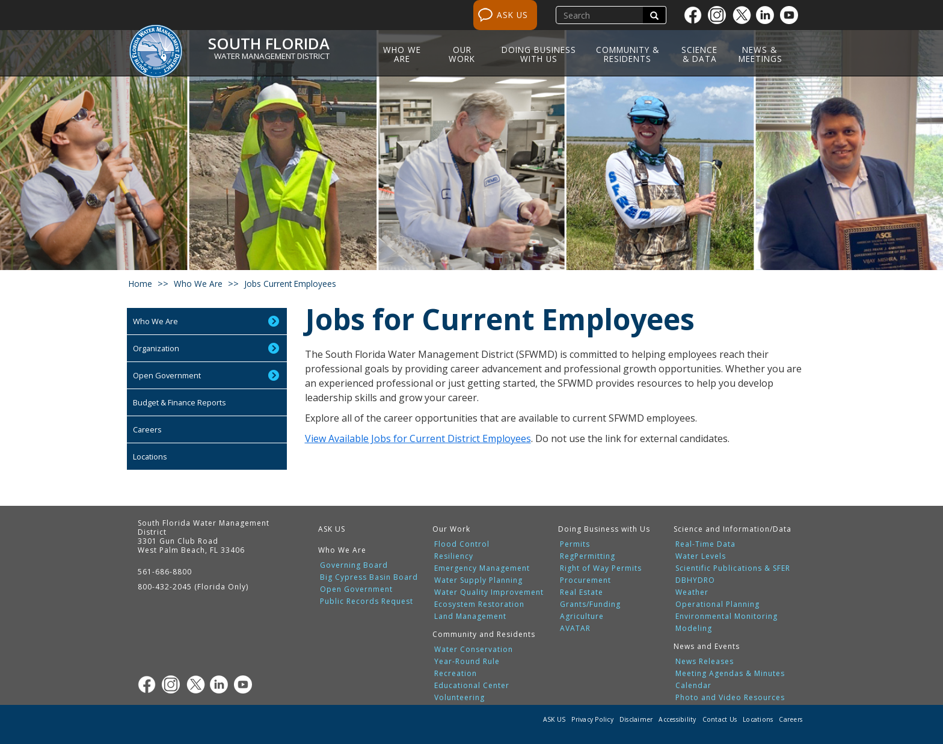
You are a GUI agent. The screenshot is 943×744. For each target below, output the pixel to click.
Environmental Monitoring (726, 616)
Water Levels (700, 556)
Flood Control (462, 544)
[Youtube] (792, 15)
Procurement (585, 580)
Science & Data (699, 54)
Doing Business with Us (539, 54)
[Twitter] (744, 15)
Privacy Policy (592, 719)
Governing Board (354, 565)
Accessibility (677, 719)
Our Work (462, 54)
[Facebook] (696, 15)
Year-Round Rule (467, 661)
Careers (147, 429)
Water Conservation (473, 649)
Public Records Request (366, 601)
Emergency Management (482, 568)
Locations (150, 456)
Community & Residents (627, 54)
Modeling (693, 628)
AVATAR (575, 628)
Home (140, 283)
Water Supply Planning (478, 580)
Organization (156, 348)
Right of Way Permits (601, 568)
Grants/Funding (590, 604)
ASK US (512, 14)
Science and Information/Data (732, 529)
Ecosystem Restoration (479, 604)
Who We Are (402, 54)
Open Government (167, 375)
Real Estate (581, 592)
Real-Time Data (705, 544)
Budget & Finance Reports (179, 402)
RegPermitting (587, 556)
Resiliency (453, 556)
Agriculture (582, 616)
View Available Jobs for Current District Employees (418, 438)
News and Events (707, 646)
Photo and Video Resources (730, 697)
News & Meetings (760, 54)
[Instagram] (720, 15)
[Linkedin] (768, 15)
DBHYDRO (695, 580)
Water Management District (272, 56)
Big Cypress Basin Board (369, 577)
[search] (601, 15)
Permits (575, 544)
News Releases (704, 661)
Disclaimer (636, 719)
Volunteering (459, 697)
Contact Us (719, 719)
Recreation (455, 673)
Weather (691, 592)
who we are (198, 283)
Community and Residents (483, 634)
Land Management (470, 616)
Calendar (693, 685)
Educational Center (471, 685)
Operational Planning (717, 604)
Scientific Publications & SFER (732, 568)
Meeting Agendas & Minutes (730, 673)
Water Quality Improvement (489, 592)
